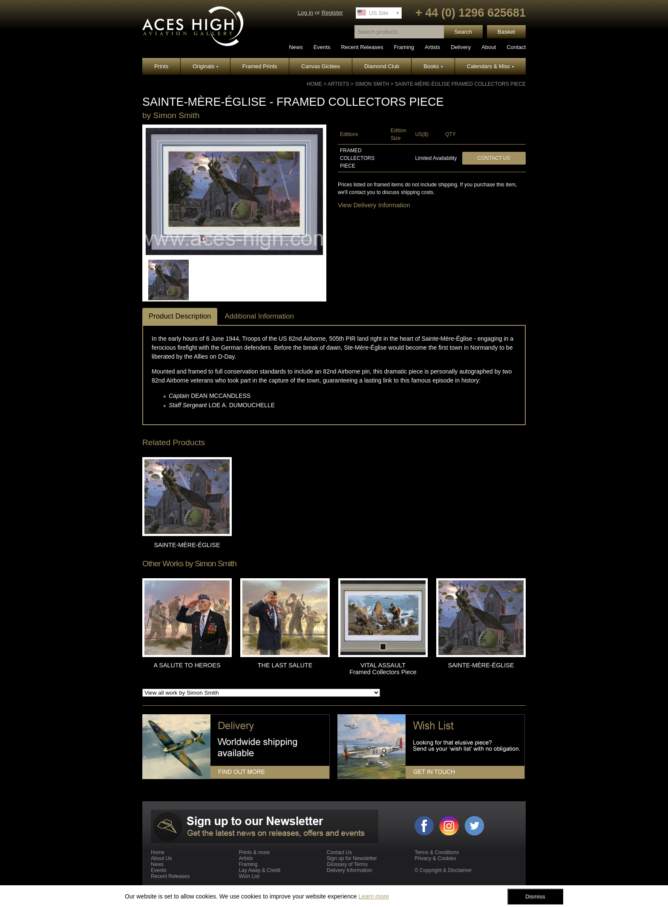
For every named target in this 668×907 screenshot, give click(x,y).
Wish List (249, 876)
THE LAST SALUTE (285, 665)
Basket (506, 32)
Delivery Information (349, 870)
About (488, 47)
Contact (516, 47)
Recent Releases (362, 47)
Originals (205, 66)
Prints (161, 66)
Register (332, 12)
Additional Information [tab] (259, 316)
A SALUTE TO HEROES (186, 665)
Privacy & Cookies (435, 858)
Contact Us (494, 158)
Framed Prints (259, 66)
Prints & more (254, 852)
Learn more (373, 896)
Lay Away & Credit (259, 870)
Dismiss (535, 896)
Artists (432, 47)
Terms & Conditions (437, 852)
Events (322, 47)
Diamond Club (381, 66)
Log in (305, 12)
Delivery (461, 47)
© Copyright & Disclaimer (443, 870)
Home (314, 84)
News (296, 47)
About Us (161, 858)
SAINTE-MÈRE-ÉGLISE (187, 545)
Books (433, 66)
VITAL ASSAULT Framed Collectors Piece (383, 668)
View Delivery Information (374, 205)
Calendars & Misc (490, 66)
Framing (404, 47)
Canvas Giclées (320, 66)
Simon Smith (372, 84)
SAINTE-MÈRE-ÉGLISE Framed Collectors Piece (460, 84)
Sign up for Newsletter (352, 858)
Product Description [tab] (180, 316)
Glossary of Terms (347, 864)
